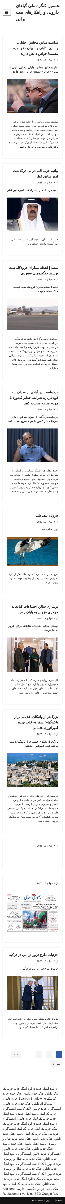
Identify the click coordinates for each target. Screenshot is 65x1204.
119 (16, 1054)
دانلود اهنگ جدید (46, 1088)
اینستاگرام (9, 1128)
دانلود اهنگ (39, 1143)
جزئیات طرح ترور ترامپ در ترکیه (33, 955)
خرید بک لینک (48, 1113)
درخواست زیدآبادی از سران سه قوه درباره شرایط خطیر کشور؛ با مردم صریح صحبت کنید (34, 397)
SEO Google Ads (46, 1193)
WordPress (38, 1200)
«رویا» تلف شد (47, 515)
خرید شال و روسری (15, 1158)
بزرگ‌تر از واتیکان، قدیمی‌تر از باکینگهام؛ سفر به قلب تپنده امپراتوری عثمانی (36, 722)
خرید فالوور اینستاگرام (17, 1118)
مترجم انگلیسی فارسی (30, 1189)
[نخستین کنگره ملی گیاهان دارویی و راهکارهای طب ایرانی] (39, 12)
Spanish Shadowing (32, 1098)
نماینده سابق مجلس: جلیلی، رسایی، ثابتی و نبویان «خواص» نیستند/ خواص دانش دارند (35, 48)
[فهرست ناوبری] (7, 12)
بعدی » (56, 1063)
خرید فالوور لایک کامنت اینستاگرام (25, 1108)
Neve (59, 1200)
